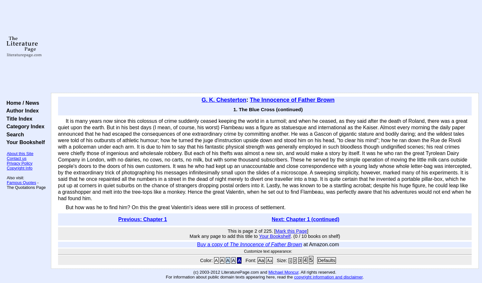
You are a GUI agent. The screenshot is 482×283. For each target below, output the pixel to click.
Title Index (18, 119)
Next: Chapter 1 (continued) (305, 219)
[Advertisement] (264, 47)
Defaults (326, 260)
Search (14, 134)
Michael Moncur (284, 272)
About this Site (20, 153)
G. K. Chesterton (224, 100)
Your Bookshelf (24, 142)
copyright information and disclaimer (328, 277)
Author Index (21, 110)
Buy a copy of (249, 244)
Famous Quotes (21, 182)
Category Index (24, 126)
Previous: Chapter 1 (142, 219)
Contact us (16, 158)
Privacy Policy (20, 163)
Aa (261, 260)
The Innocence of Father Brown (292, 100)
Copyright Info (20, 168)
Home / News (21, 103)
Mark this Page (291, 231)
